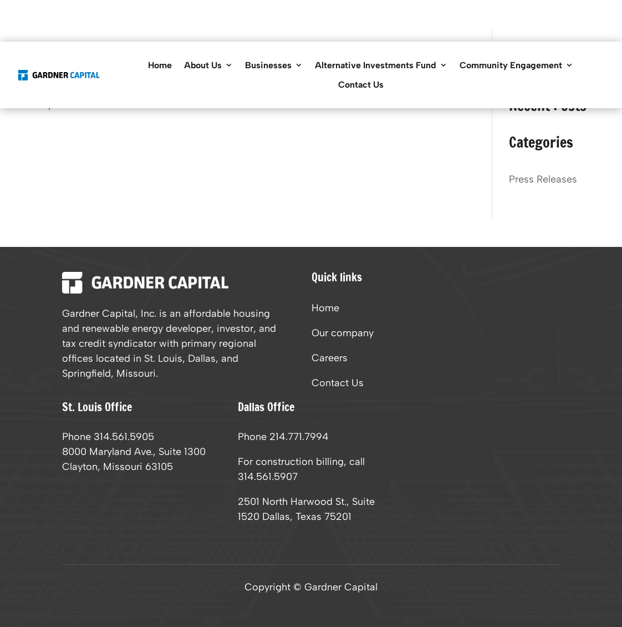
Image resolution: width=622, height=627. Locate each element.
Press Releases (543, 179)
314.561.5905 (124, 437)
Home (160, 65)
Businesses (268, 65)
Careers (330, 359)
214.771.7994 (299, 437)
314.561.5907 (268, 477)
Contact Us (361, 84)
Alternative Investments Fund (375, 65)
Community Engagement (511, 65)
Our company (343, 334)
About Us (203, 65)
